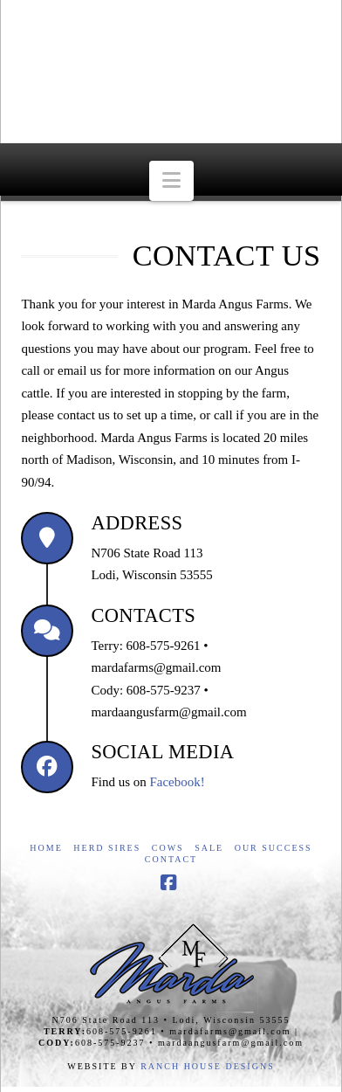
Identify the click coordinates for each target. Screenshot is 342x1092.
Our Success (273, 848)
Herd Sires (106, 848)
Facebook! (176, 782)
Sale (209, 848)
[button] (171, 181)
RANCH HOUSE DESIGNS (207, 1066)
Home (46, 848)
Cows (168, 848)
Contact (171, 859)
